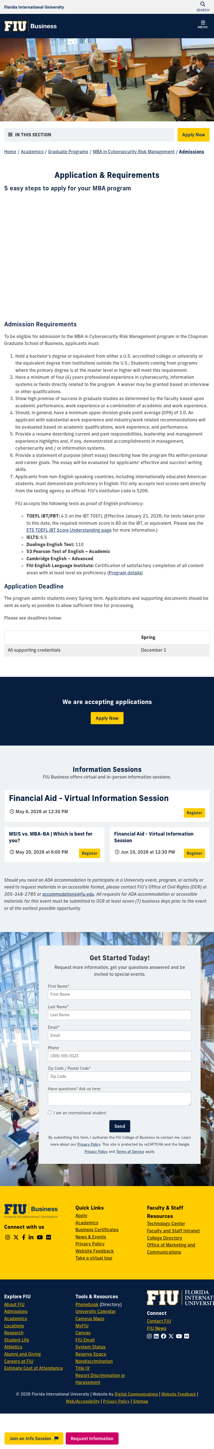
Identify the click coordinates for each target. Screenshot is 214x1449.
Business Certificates (97, 1229)
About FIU (14, 1304)
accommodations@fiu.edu (68, 894)
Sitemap (140, 1401)
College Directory (164, 1238)
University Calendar (95, 1311)
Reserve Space (90, 1354)
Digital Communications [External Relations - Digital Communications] (136, 1394)
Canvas (82, 1332)
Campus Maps (89, 1318)
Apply (81, 1215)
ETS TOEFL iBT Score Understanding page (69, 530)
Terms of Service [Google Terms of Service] (130, 1151)
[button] (203, 25)
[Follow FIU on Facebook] (164, 1336)
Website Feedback (94, 1251)
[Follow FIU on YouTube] (180, 1336)
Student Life (16, 1340)
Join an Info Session (33, 1438)
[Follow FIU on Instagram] (150, 1336)
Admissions (191, 151)
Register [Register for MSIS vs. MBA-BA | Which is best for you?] (89, 853)
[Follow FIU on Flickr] (187, 1336)
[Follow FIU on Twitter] (172, 1336)
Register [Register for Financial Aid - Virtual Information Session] (194, 812)
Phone (53, 1047)
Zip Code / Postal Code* (69, 1068)
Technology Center (166, 1223)
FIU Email (85, 1340)
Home (10, 151)
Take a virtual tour (93, 1258)
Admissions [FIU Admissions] (16, 1311)
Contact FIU (159, 1321)
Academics (32, 151)
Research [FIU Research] (13, 1332)
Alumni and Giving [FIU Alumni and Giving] (22, 1354)
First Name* (59, 986)
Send (119, 1126)
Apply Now (193, 134)
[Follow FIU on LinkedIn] (157, 1336)
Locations (14, 1325)
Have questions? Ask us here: (74, 1088)
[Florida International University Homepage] (34, 7)
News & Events (90, 1237)
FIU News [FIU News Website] (156, 1328)
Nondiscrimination (94, 1361)
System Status (90, 1347)
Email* (54, 1027)
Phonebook (87, 1304)
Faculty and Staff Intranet (173, 1230)
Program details (125, 572)
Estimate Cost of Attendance (33, 1368)
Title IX (82, 1368)
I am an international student (77, 1112)
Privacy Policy (88, 1144)
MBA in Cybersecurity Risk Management (133, 151)
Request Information (92, 1438)
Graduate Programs (68, 151)
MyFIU (81, 1325)
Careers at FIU (18, 1361)
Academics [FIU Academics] (15, 1318)
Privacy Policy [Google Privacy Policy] (96, 1151)
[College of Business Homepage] (30, 26)
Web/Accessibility (83, 1401)
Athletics (13, 1347)
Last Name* (58, 1006)
